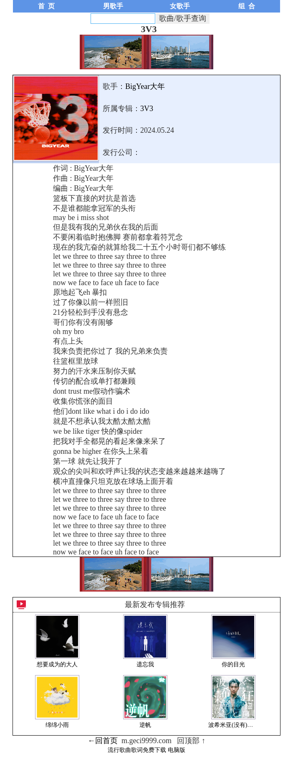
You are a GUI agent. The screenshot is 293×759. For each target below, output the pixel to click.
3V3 (146, 108)
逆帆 (145, 725)
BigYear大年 (145, 86)
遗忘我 (145, 664)
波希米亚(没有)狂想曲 (236, 725)
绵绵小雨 (57, 725)
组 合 (246, 6)
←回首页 (103, 740)
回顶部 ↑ (191, 740)
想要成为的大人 (57, 664)
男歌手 (113, 6)
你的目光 (233, 664)
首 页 (46, 6)
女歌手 (180, 6)
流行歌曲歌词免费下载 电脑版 (146, 750)
